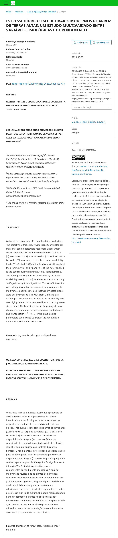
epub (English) (102, 42)
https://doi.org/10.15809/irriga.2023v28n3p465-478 (38, 83)
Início (8, 11)
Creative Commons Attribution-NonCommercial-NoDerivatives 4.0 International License (89, 170)
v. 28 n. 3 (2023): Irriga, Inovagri (41, 11)
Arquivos (19, 11)
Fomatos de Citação (83, 107)
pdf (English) (82, 42)
